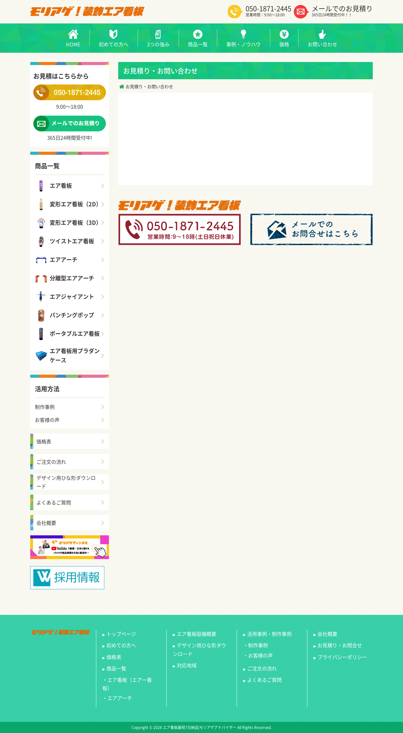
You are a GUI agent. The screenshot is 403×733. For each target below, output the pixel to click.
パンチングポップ (64, 315)
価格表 (43, 441)
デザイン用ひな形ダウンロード (66, 482)
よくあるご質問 (53, 502)
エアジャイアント (64, 297)
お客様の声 (47, 419)
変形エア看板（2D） (68, 204)
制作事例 (45, 406)
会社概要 (46, 522)
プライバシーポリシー (342, 657)
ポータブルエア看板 (67, 334)
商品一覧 (116, 668)
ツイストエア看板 (64, 241)
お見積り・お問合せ (340, 645)
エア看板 (53, 186)
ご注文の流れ (51, 461)
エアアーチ (56, 260)
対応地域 (187, 665)
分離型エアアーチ (64, 278)
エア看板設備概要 (196, 633)
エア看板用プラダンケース (67, 355)
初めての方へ (121, 645)
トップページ (121, 633)
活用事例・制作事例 (269, 633)
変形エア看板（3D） (68, 223)
